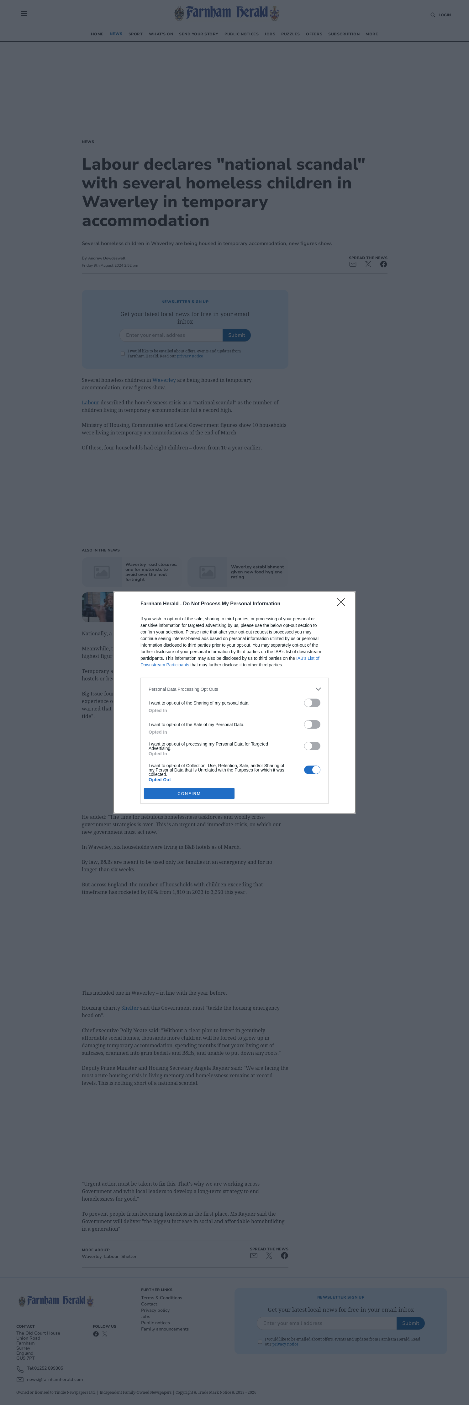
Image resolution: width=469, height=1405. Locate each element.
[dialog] (234, 702)
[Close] (343, 604)
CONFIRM (189, 793)
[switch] (312, 703)
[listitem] (234, 689)
